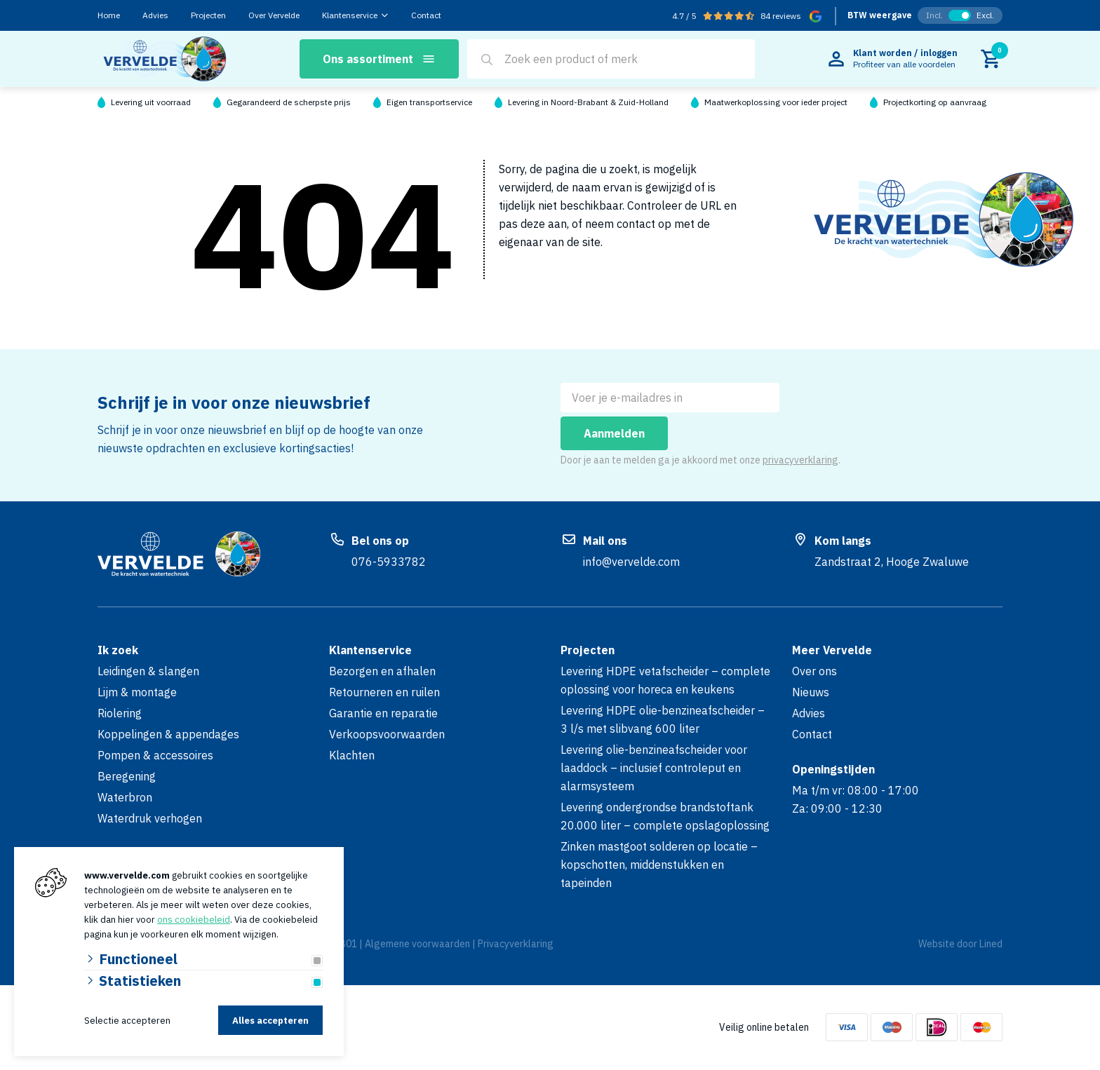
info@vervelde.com (631, 562)
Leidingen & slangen (148, 671)
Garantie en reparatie (383, 713)
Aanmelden (614, 433)
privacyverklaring (800, 460)
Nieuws (810, 692)
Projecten (208, 15)
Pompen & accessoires (155, 755)
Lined (990, 943)
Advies (155, 15)
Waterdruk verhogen (150, 818)
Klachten (352, 755)
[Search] (486, 59)
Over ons (814, 671)
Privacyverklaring (516, 943)
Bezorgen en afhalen (382, 671)
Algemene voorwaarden (417, 943)
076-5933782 (388, 562)
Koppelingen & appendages (168, 734)
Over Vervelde (274, 15)
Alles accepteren (270, 1021)
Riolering (120, 713)
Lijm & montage (137, 692)
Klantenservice (349, 15)
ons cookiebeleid (193, 920)
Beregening (127, 776)
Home (109, 15)
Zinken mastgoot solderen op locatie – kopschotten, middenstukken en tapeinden (659, 864)
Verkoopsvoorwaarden (387, 734)
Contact (426, 15)
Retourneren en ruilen (384, 692)
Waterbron (125, 797)
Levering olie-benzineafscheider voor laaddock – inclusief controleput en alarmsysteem (654, 768)
